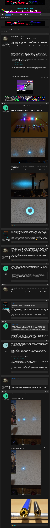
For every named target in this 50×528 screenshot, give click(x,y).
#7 (47, 300)
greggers (3, 31)
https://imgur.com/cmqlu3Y (18, 64)
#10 (47, 375)
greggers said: (14, 303)
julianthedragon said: (15, 324)
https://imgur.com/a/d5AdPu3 (18, 358)
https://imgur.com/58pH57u (18, 50)
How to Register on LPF (21, 8)
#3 (47, 228)
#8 (47, 321)
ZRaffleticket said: (15, 378)
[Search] (48, 15)
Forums (8, 14)
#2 (47, 103)
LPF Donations (30, 8)
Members (27, 14)
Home (3, 14)
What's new (14, 14)
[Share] (46, 34)
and (17, 280)
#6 (47, 284)
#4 (47, 245)
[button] (18, 15)
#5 (47, 263)
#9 (47, 340)
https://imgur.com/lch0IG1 (18, 62)
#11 (47, 391)
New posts (2, 17)
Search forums (7, 17)
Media (21, 14)
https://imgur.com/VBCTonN (18, 73)
